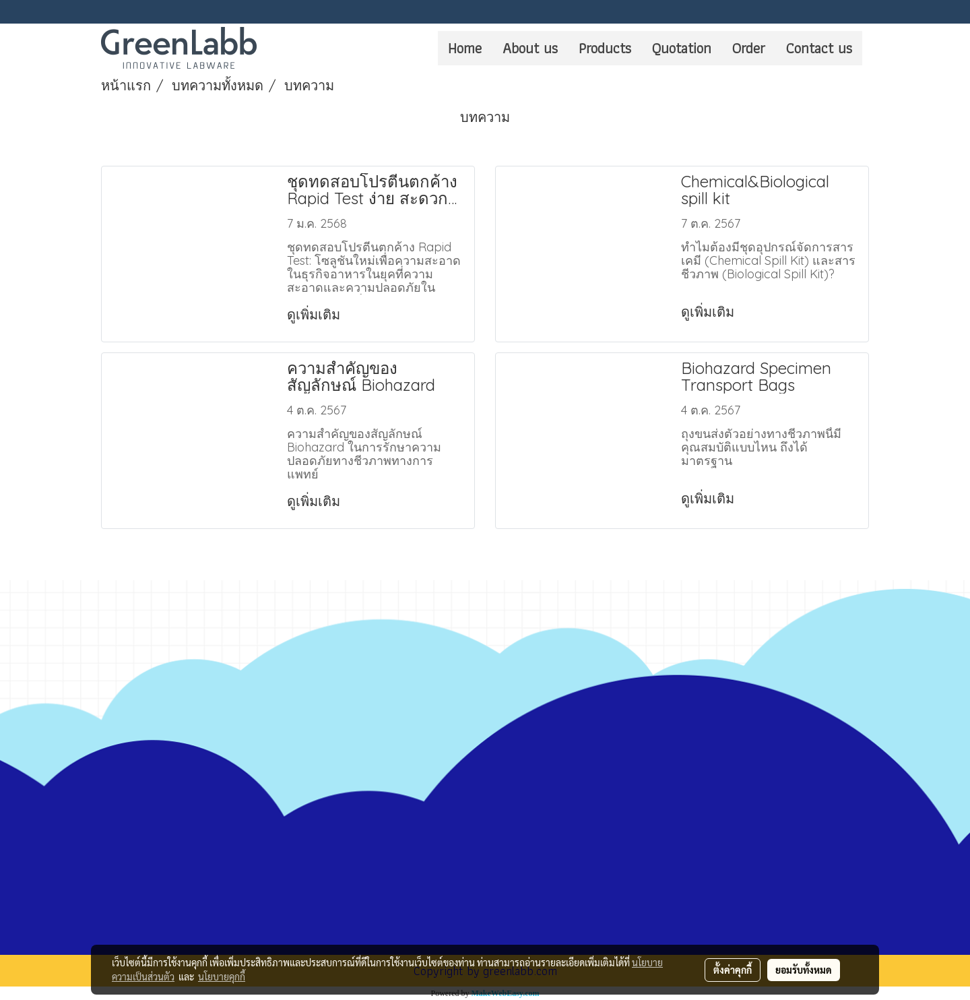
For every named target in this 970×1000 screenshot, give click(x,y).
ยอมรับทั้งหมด (803, 970)
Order (748, 48)
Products (605, 48)
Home (465, 48)
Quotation (681, 48)
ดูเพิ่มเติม (315, 314)
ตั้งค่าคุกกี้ (732, 970)
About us (530, 48)
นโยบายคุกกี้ (221, 976)
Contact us (819, 48)
